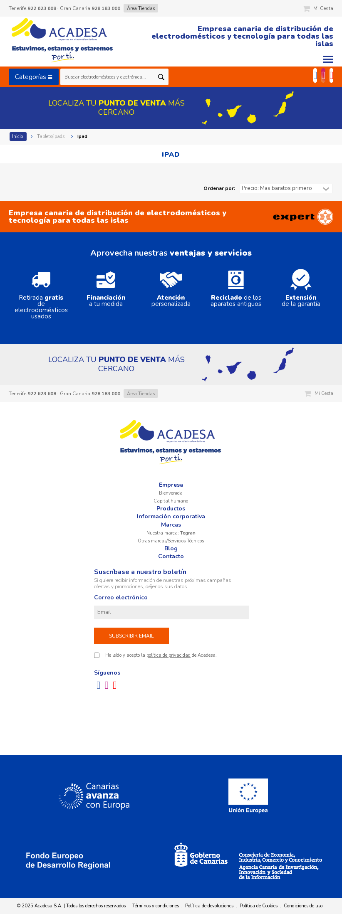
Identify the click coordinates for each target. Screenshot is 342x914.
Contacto (171, 556)
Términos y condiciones (155, 906)
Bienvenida (171, 493)
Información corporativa (171, 516)
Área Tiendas (141, 8)
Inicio (18, 136)
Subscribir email (131, 636)
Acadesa (63, 42)
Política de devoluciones (209, 906)
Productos (170, 508)
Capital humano (171, 501)
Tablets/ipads (51, 136)
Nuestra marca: (171, 533)
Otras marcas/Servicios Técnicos (171, 541)
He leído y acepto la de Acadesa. (161, 655)
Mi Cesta (318, 8)
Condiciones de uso (303, 906)
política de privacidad (168, 655)
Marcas (171, 525)
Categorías (33, 76)
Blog (171, 548)
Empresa (171, 485)
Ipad (83, 136)
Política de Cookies (259, 906)
